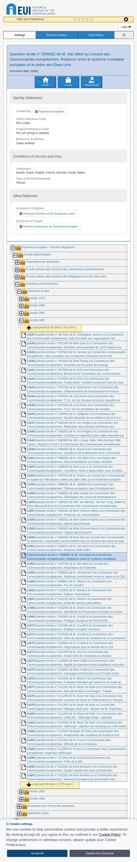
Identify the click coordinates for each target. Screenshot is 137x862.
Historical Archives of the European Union (47, 214)
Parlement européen (49, 112)
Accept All (37, 853)
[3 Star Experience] (83, 19)
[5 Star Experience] (92, 19)
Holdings (19, 35)
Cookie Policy (110, 835)
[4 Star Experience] (88, 19)
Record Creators (57, 35)
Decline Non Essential (99, 853)
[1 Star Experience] (75, 19)
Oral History (96, 35)
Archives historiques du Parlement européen (48, 226)
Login (126, 26)
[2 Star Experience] (79, 19)
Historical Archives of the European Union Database (42, 10)
